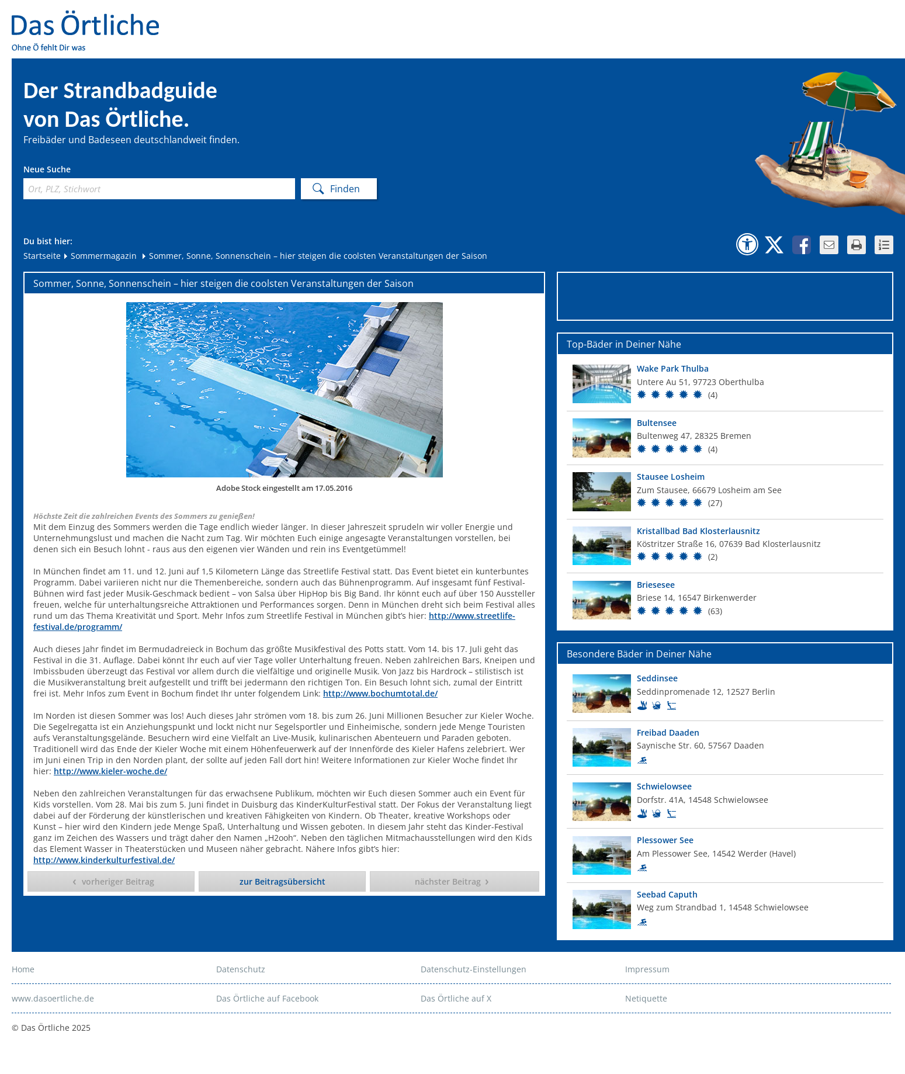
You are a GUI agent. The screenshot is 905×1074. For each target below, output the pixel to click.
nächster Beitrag (448, 881)
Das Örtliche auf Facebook (267, 998)
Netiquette (646, 998)
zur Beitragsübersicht (282, 881)
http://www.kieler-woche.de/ (110, 771)
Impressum (647, 969)
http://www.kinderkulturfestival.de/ (104, 859)
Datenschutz (240, 969)
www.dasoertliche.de (53, 998)
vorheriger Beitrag (118, 881)
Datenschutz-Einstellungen (473, 969)
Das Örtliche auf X (456, 998)
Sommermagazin (100, 255)
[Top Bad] (725, 383)
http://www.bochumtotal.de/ (380, 693)
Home (23, 969)
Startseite (42, 255)
